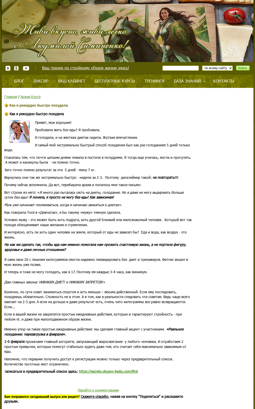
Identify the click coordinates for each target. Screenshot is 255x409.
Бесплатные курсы (115, 81)
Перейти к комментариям (98, 390)
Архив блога (30, 96)
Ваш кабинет (71, 81)
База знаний (187, 81)
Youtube (26, 68)
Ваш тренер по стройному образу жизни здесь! (85, 67)
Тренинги (154, 81)
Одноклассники (16, 68)
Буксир (41, 81)
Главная (10, 96)
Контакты (223, 81)
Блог (19, 81)
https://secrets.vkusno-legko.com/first (108, 371)
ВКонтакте (8, 68)
